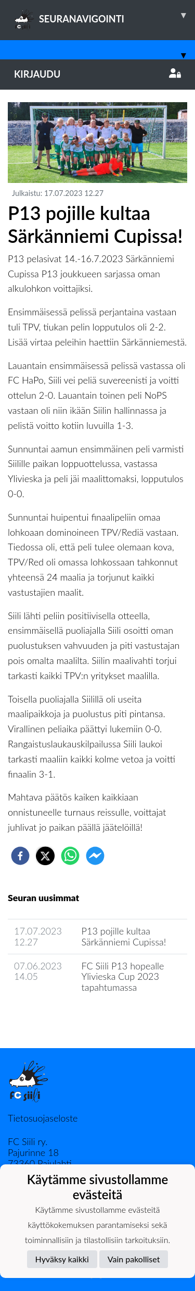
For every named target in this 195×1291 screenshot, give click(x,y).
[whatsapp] (70, 855)
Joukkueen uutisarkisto (61, 1017)
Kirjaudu (97, 74)
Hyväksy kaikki (62, 1259)
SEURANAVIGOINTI (104, 15)
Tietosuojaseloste (42, 1118)
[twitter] (45, 855)
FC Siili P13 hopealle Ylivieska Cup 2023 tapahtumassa (123, 976)
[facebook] (20, 855)
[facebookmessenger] (95, 855)
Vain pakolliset (134, 1259)
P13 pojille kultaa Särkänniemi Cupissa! (124, 936)
